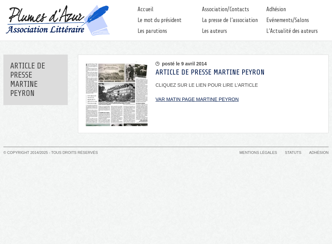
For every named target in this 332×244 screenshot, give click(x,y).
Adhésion (276, 9)
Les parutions (152, 31)
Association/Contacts (225, 9)
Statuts (293, 152)
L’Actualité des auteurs (292, 31)
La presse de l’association (230, 20)
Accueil (145, 9)
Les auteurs (214, 31)
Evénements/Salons (287, 20)
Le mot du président (160, 20)
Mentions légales (258, 152)
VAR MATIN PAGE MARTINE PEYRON (197, 99)
